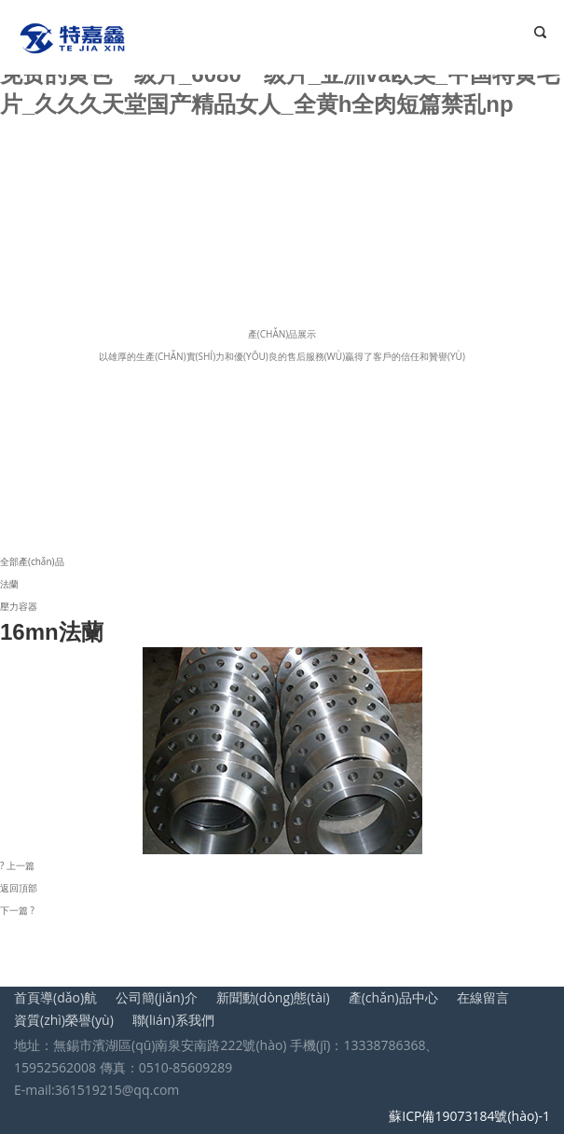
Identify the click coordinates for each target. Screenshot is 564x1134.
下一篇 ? (17, 910)
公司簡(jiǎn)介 (157, 997)
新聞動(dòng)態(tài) (273, 997)
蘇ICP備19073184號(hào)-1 (469, 1116)
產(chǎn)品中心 (393, 997)
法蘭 (9, 583)
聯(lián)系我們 (173, 1020)
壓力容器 (18, 606)
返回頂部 (18, 887)
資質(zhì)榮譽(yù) (64, 1020)
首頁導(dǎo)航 (55, 997)
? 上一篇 (17, 865)
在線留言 (483, 997)
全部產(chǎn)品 (32, 561)
